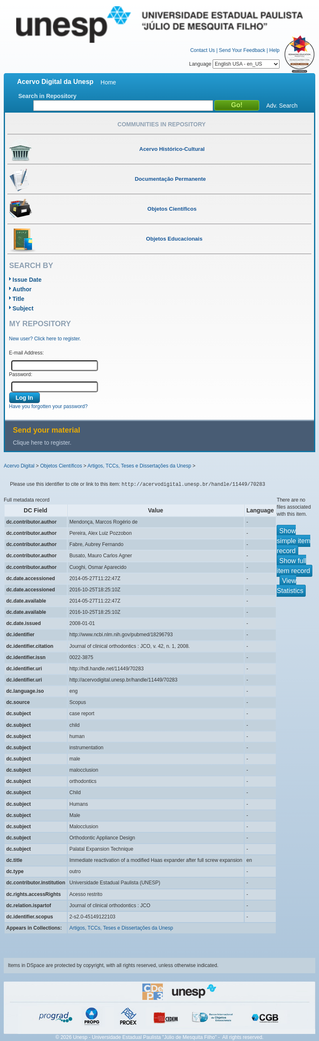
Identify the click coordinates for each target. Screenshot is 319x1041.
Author (22, 289)
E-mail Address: (26, 353)
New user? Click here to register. (45, 339)
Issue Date (27, 279)
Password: (20, 374)
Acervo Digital (19, 466)
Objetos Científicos (61, 466)
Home (108, 82)
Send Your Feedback (242, 50)
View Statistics (290, 585)
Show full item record (293, 565)
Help (274, 50)
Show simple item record (293, 540)
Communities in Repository (162, 124)
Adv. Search (281, 105)
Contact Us (202, 50)
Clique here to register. (42, 442)
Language (234, 64)
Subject (23, 308)
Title (18, 298)
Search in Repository (47, 96)
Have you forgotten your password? (48, 406)
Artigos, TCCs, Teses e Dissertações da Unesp (139, 466)
